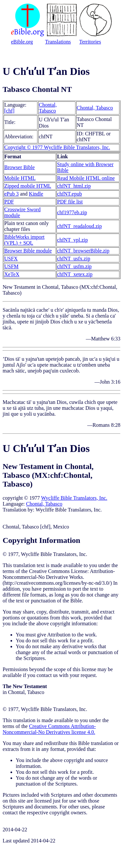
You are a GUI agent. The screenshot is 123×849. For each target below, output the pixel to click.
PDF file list (70, 201)
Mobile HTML (20, 178)
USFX (11, 258)
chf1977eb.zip (72, 212)
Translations (58, 41)
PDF (9, 201)
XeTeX (11, 274)
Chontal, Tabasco (48, 107)
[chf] (9, 110)
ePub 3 (11, 194)
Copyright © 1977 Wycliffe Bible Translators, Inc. (57, 147)
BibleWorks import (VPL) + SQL (24, 240)
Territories (90, 41)
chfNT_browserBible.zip (83, 250)
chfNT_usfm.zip (74, 266)
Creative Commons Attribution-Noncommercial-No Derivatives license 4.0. (49, 729)
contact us (47, 675)
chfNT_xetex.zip (74, 274)
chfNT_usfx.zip (73, 258)
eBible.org (22, 41)
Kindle (36, 194)
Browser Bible (19, 167)
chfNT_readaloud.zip (79, 226)
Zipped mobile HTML (27, 186)
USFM (11, 266)
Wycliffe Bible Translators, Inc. (74, 498)
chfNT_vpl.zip (72, 240)
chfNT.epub (69, 194)
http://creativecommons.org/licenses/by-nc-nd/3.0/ (57, 583)
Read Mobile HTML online (86, 178)
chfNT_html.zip (74, 186)
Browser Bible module (28, 250)
